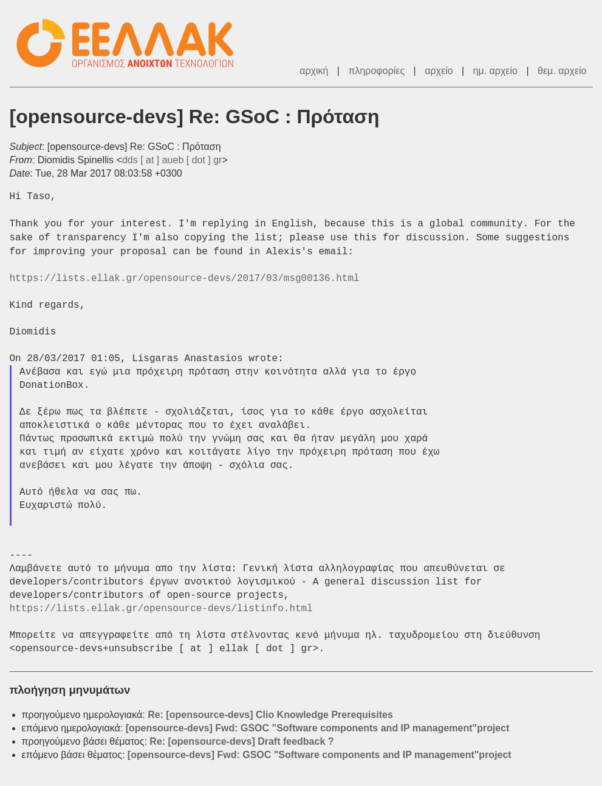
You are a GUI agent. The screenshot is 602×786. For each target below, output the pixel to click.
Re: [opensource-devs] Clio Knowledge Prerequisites (270, 715)
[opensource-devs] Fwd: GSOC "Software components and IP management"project (318, 728)
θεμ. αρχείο (562, 71)
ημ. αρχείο (495, 71)
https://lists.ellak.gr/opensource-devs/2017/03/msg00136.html (185, 278)
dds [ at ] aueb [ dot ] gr (172, 160)
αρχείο (439, 71)
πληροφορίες (376, 71)
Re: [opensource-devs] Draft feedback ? (241, 741)
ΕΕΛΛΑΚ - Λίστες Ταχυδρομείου (131, 43)
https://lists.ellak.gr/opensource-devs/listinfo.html (161, 608)
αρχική (313, 71)
